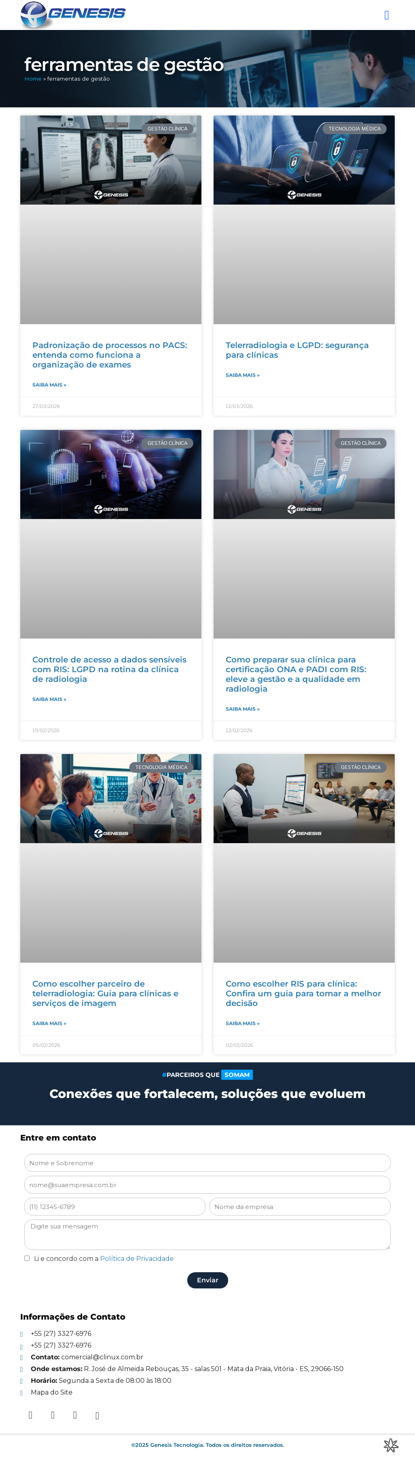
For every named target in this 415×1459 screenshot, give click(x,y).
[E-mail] (207, 1356)
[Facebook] (75, 1415)
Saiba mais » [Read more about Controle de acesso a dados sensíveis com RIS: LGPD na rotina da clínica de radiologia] (49, 699)
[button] (386, 15)
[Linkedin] (30, 1415)
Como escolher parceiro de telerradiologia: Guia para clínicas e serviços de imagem (105, 993)
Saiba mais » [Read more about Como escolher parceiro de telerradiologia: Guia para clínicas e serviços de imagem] (49, 1023)
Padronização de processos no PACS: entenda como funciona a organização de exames (109, 355)
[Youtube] (97, 1415)
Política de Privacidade (137, 1258)
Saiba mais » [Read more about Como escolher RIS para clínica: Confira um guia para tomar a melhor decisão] (243, 1023)
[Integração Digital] (391, 1445)
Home (33, 78)
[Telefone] (207, 1333)
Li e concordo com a (104, 1258)
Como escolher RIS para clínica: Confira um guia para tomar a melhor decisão (303, 993)
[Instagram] (53, 1415)
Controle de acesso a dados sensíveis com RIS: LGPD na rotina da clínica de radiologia (109, 669)
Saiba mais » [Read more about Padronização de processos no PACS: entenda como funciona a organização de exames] (49, 385)
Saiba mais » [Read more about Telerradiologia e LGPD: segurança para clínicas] (243, 375)
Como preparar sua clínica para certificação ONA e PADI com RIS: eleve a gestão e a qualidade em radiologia (296, 673)
